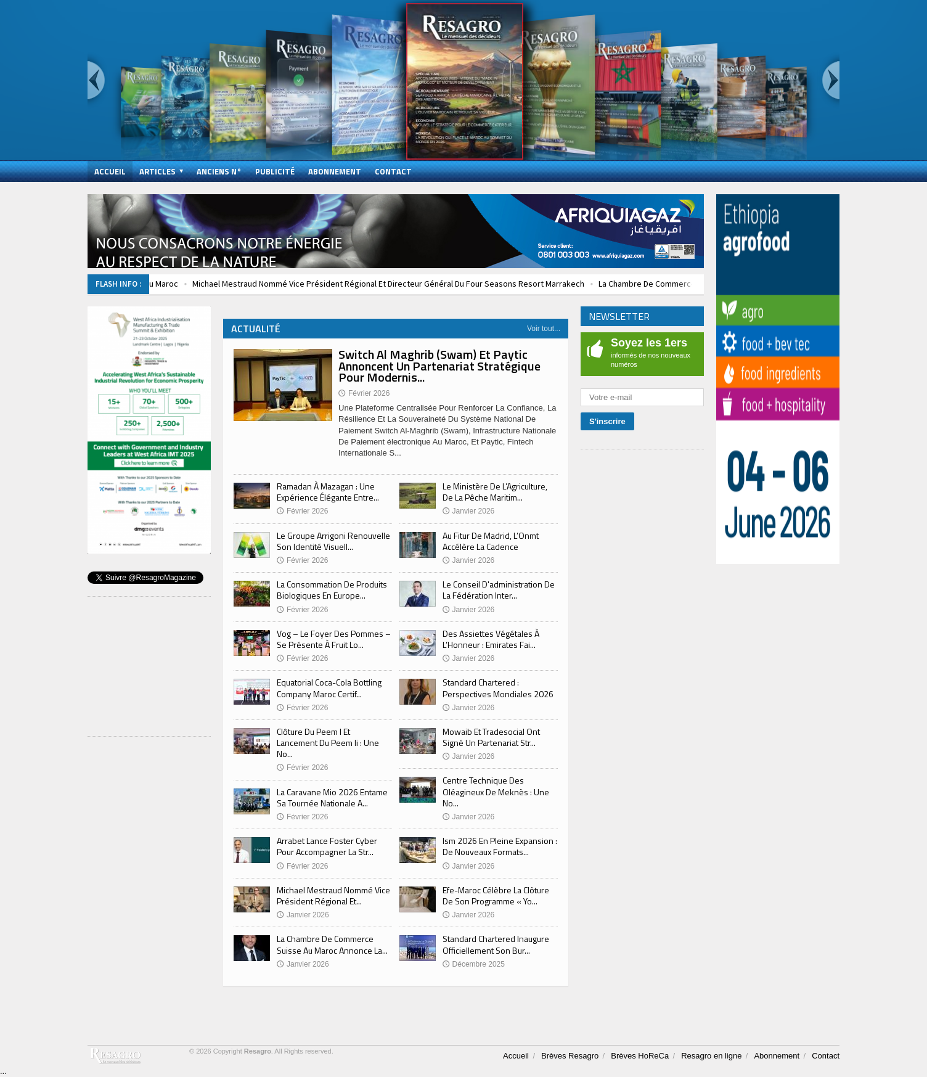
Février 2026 (302, 511)
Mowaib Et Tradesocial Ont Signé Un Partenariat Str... (491, 737)
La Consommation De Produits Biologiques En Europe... (332, 590)
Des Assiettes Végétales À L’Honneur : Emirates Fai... (491, 639)
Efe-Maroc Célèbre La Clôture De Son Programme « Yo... (496, 895)
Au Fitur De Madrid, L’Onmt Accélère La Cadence (491, 541)
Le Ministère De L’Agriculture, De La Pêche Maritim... (495, 492)
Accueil (110, 171)
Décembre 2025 (474, 964)
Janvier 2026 (303, 915)
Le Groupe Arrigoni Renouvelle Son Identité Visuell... (333, 541)
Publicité (275, 171)
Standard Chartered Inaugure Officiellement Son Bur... (496, 944)
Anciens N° (219, 171)
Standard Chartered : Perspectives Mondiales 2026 (498, 688)
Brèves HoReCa (640, 1055)
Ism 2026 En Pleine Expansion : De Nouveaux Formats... (500, 846)
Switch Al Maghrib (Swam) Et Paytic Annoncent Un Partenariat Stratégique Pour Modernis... (439, 365)
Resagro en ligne (711, 1055)
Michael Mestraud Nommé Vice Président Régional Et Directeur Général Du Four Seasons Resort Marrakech (430, 283)
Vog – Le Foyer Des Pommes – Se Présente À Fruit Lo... (334, 639)
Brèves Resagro (569, 1055)
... (3, 1071)
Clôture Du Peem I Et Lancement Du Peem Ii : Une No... (328, 742)
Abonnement (334, 171)
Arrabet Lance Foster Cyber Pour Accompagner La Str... (327, 846)
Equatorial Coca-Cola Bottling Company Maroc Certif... (329, 688)
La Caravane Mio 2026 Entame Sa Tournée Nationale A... (332, 797)
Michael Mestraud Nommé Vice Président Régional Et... (333, 895)
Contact (393, 171)
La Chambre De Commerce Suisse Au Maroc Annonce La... (332, 944)
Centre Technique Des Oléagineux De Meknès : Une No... (496, 791)
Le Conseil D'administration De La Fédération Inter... (499, 590)
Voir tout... (543, 328)
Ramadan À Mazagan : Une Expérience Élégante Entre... (328, 492)
